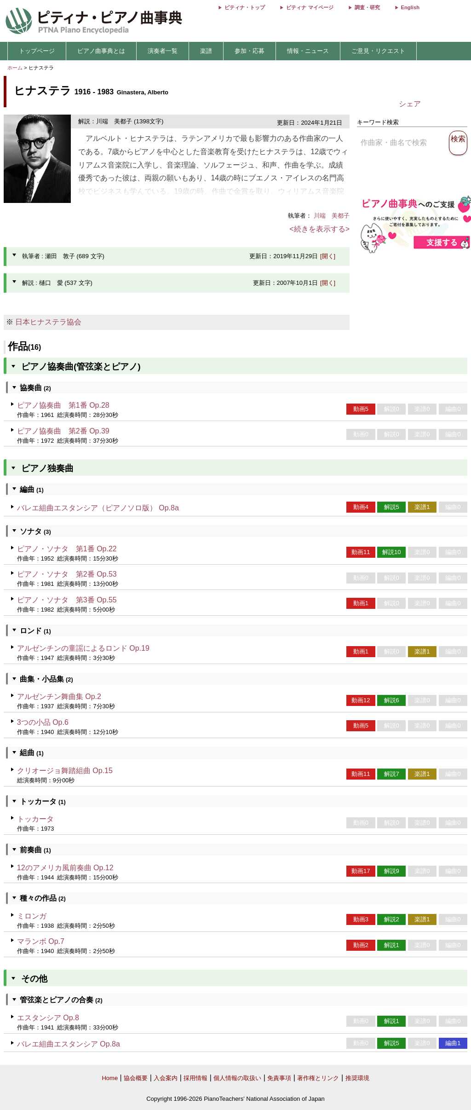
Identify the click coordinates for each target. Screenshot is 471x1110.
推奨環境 (357, 1078)
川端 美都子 (332, 215)
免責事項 (279, 1078)
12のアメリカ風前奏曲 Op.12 (65, 868)
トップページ (37, 50)
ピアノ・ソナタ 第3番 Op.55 (67, 600)
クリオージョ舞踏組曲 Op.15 (65, 771)
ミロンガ (31, 916)
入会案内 (166, 1078)
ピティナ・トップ (244, 7)
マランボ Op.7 (40, 941)
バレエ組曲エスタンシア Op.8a (68, 1044)
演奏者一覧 (163, 50)
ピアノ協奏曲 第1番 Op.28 (63, 405)
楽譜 (206, 50)
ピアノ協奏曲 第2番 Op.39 (63, 431)
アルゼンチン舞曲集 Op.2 (59, 696)
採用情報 (195, 1078)
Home (110, 1078)
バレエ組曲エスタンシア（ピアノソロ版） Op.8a (98, 508)
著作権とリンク (318, 1078)
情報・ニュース (308, 50)
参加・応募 (249, 50)
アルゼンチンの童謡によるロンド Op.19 (83, 648)
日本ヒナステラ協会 (48, 322)
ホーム (15, 67)
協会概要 (136, 1078)
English (410, 7)
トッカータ (35, 819)
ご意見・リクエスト (378, 50)
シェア (410, 104)
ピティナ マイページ (309, 7)
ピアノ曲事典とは (101, 50)
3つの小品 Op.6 (43, 722)
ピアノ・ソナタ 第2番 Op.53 (67, 574)
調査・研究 (367, 7)
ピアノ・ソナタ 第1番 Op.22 (67, 549)
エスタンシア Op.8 (48, 1018)
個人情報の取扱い (237, 1078)
